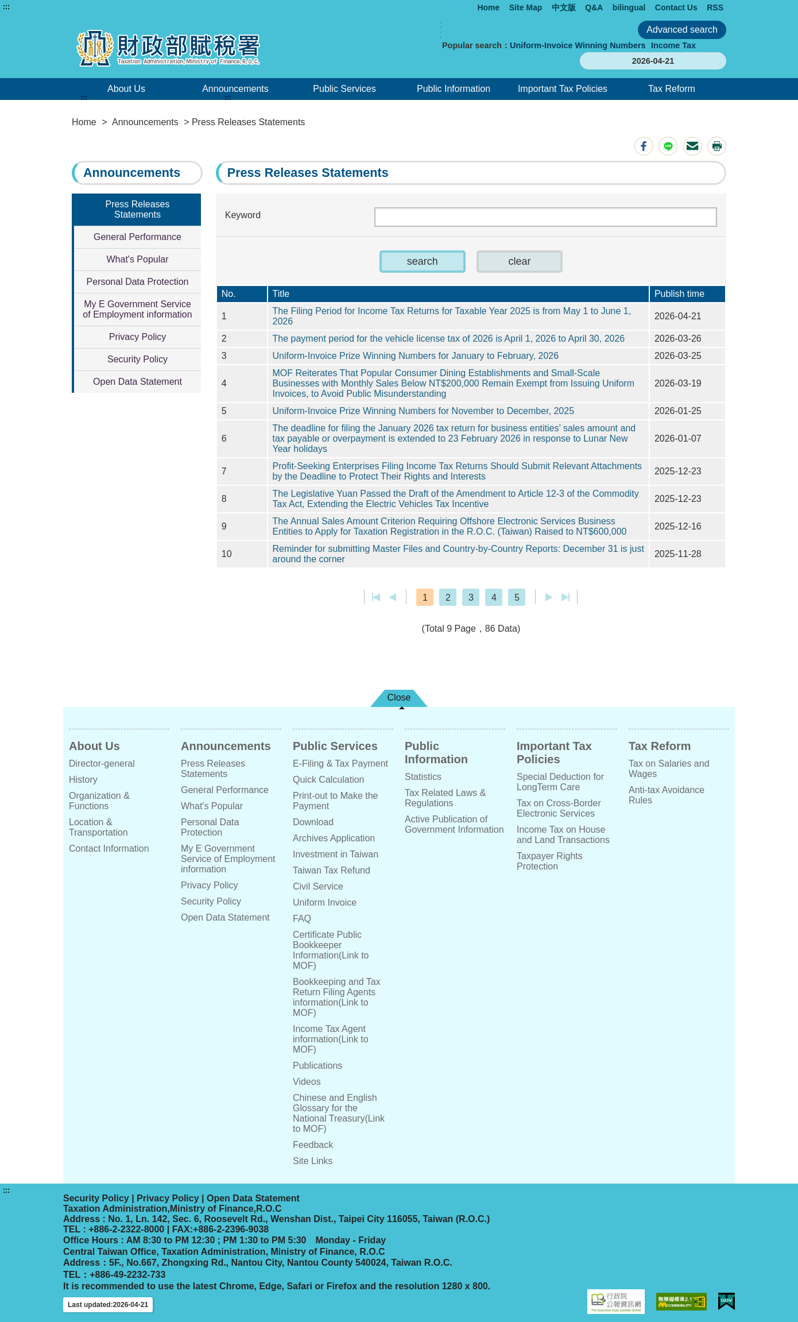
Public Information (453, 89)
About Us (126, 89)
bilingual (629, 7)
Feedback (313, 1145)
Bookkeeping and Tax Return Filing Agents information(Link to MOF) (337, 997)
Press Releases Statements (137, 209)
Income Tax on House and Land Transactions (563, 835)
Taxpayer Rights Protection (550, 861)
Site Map (526, 7)
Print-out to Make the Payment (335, 801)
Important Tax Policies (562, 89)
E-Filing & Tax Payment (340, 763)
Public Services (344, 89)
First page (376, 597)
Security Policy (137, 359)
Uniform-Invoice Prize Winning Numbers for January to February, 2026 (416, 356)
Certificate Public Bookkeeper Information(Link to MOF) (331, 950)
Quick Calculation (329, 779)
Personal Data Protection (138, 282)
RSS (715, 7)
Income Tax (673, 45)
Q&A (594, 7)
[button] (422, 261)
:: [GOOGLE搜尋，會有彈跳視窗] (440, 30)
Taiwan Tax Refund (331, 870)
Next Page (549, 597)
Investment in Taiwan (335, 854)
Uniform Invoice (325, 902)
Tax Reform (671, 89)
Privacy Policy (137, 337)
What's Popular (138, 259)
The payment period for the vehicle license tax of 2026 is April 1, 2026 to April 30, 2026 (449, 338)
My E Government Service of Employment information (137, 309)
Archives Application (334, 838)
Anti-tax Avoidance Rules (666, 795)
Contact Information (109, 848)
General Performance (137, 237)
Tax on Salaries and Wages (669, 769)
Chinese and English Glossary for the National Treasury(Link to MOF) (339, 1113)
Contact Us (676, 7)
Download (313, 822)
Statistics (423, 777)
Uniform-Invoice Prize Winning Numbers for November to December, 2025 (424, 411)
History (83, 779)
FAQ (302, 918)
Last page (565, 597)
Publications (317, 1065)
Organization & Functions (99, 801)
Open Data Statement (137, 381)
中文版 (564, 7)
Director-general (102, 763)
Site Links (312, 1161)
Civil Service (318, 886)
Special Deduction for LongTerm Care (560, 782)
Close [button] (399, 697)
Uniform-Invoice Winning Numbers (578, 45)
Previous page (392, 597)
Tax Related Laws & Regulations (445, 798)
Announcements (235, 89)
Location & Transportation (98, 827)
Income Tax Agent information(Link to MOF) (331, 1039)
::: (6, 7)
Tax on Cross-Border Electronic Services (559, 808)
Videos (307, 1082)
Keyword (243, 215)
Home (488, 7)
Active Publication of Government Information (454, 824)
